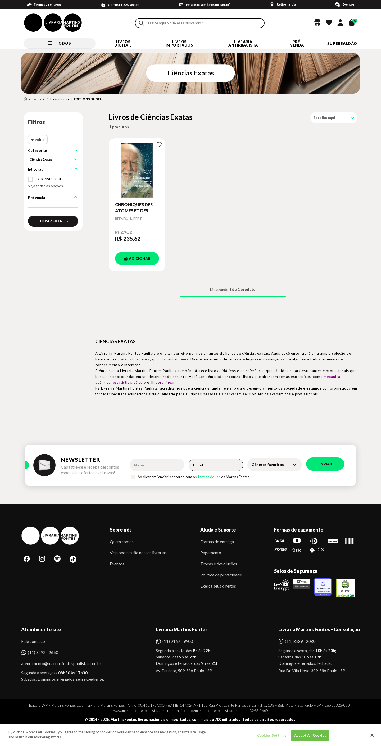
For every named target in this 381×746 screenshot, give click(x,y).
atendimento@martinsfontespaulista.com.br (56, 663)
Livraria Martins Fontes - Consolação (319, 629)
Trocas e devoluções (218, 563)
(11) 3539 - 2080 (300, 641)
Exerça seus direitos (218, 585)
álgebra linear (162, 382)
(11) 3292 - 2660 (43, 652)
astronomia (178, 359)
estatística (122, 382)
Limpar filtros (53, 221)
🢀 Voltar (38, 139)
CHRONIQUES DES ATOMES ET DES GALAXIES (134, 208)
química (159, 359)
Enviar (325, 464)
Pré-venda (297, 43)
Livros (36, 99)
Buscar (141, 23)
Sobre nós (121, 530)
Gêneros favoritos (268, 464)
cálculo (140, 382)
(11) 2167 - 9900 (177, 641)
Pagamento (210, 552)
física (145, 359)
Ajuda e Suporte (218, 530)
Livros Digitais (123, 43)
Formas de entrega (217, 541)
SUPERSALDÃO (342, 43)
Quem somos (122, 541)
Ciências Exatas (57, 99)
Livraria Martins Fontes (182, 629)
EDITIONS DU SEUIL (89, 99)
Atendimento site (41, 629)
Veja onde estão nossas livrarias (138, 552)
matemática (128, 359)
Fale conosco (33, 641)
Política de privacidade (221, 574)
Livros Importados (179, 43)
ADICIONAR (137, 258)
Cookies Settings (272, 738)
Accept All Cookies (310, 738)
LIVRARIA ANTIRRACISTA (243, 43)
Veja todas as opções (45, 186)
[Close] (372, 737)
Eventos (117, 563)
